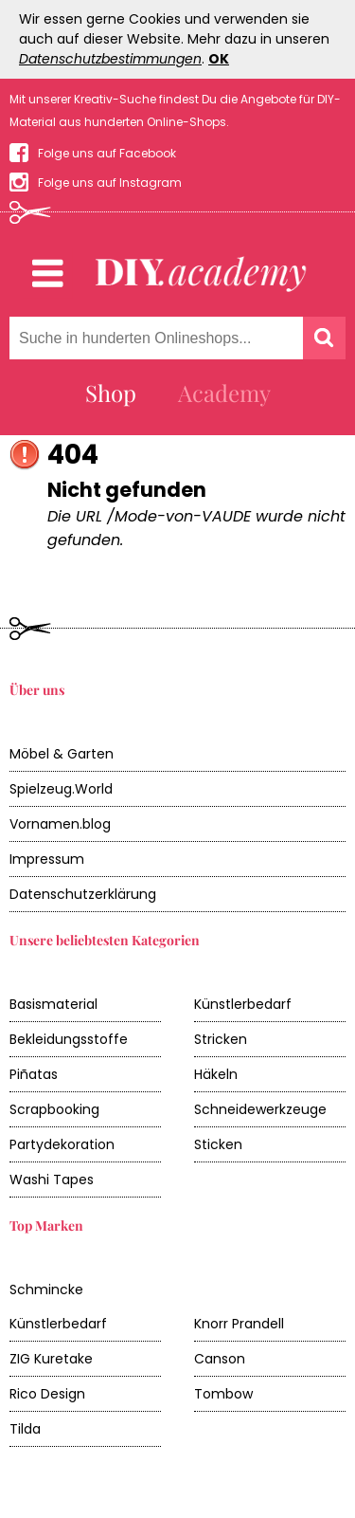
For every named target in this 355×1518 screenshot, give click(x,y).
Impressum (46, 859)
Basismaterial (53, 1004)
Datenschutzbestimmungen (110, 58)
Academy (224, 392)
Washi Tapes (51, 1179)
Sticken (218, 1144)
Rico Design (47, 1393)
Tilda (25, 1428)
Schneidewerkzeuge (260, 1109)
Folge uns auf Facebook (107, 153)
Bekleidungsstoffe (68, 1039)
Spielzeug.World (61, 788)
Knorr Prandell (239, 1323)
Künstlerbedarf (243, 1004)
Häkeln (216, 1074)
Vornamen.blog (60, 823)
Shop (110, 392)
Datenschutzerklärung (82, 894)
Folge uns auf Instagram (110, 182)
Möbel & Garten (61, 753)
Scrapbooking (54, 1109)
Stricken (220, 1039)
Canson (219, 1358)
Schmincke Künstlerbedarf (58, 1306)
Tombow (223, 1393)
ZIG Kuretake (51, 1358)
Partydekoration (62, 1144)
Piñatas (33, 1074)
